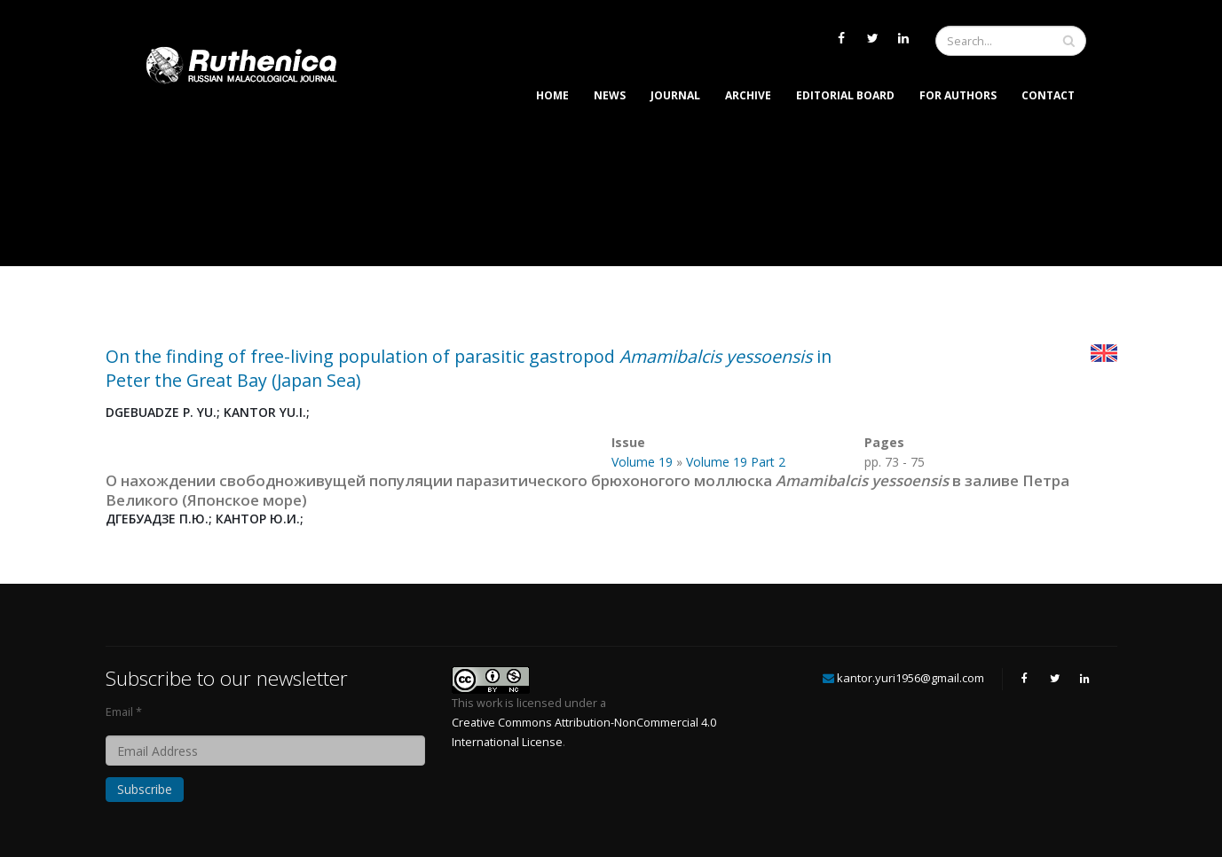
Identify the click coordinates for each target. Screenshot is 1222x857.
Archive (748, 95)
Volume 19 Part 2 (735, 461)
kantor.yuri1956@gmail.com (910, 678)
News (610, 95)
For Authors (958, 95)
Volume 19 (642, 461)
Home (552, 95)
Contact (1048, 95)
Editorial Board (845, 95)
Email (119, 711)
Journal (675, 95)
